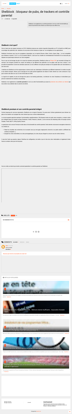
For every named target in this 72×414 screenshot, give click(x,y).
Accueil (29, 402)
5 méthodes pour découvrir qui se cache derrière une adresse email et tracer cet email (31, 348)
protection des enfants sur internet (59, 82)
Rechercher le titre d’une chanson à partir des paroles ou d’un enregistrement (28, 292)
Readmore (9, 296)
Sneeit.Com (38, 411)
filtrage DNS (53, 60)
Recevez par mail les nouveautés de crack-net (14, 253)
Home (2, 8)
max (7, 245)
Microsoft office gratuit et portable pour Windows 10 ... (21, 330)
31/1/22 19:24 (10, 245)
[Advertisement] (13, 31)
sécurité (9, 8)
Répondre (8, 249)
